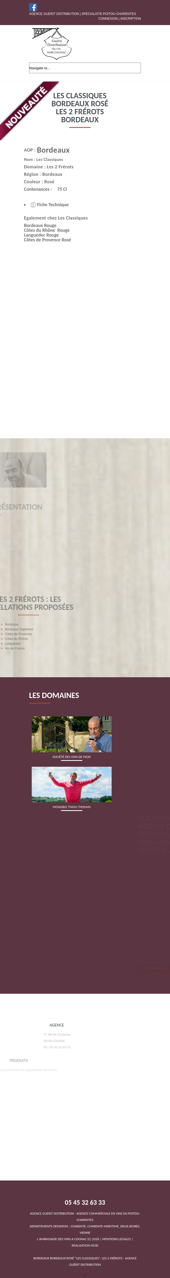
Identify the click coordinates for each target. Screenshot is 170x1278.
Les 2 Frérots (51, 167)
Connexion (108, 19)
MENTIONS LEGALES (116, 1239)
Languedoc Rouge (32, 235)
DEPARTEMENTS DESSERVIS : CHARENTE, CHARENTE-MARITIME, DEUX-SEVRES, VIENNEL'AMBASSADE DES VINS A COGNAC (85, 1226)
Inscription (130, 19)
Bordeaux (44, 150)
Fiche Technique (41, 205)
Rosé (40, 182)
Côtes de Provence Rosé (38, 240)
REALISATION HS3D (85, 1245)
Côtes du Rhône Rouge (38, 230)
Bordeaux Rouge (31, 225)
